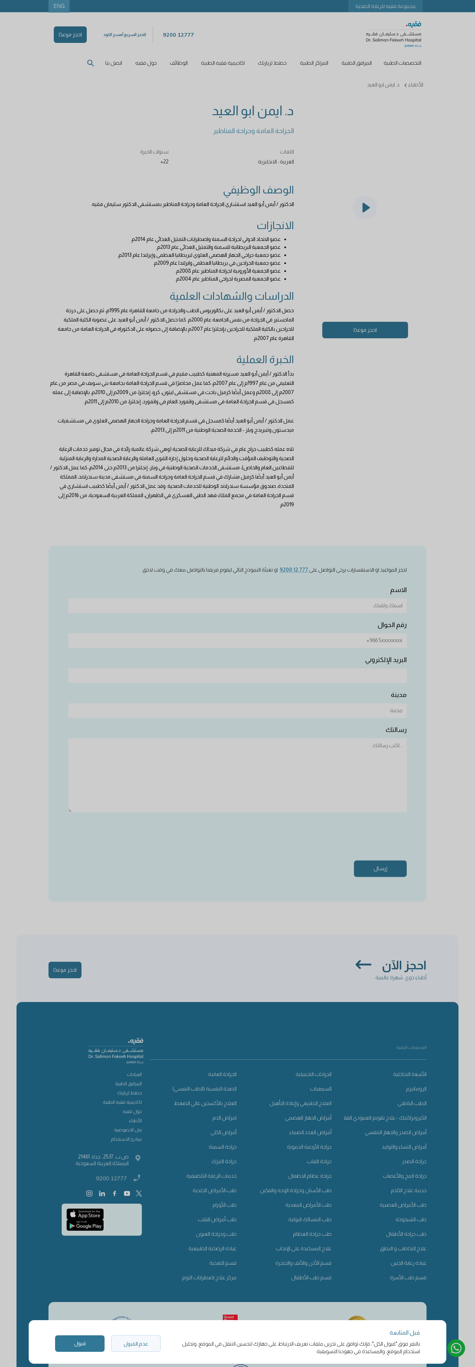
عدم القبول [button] (136, 1344)
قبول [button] (80, 1343)
